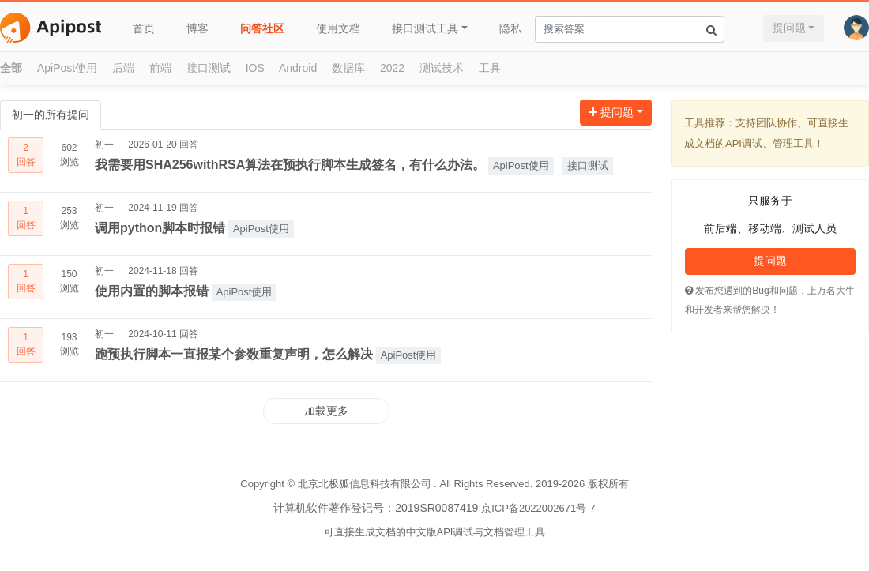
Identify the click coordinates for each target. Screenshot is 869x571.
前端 (160, 68)
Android (298, 68)
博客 (197, 28)
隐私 (510, 28)
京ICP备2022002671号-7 (538, 508)
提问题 (789, 27)
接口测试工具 (425, 28)
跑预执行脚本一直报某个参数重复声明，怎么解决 (234, 354)
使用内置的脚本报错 (152, 291)
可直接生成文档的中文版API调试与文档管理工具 (435, 532)
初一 (104, 144)
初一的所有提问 (50, 114)
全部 (11, 68)
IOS (255, 68)
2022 (392, 68)
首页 (144, 28)
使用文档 (338, 28)
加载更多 (326, 410)
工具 (490, 68)
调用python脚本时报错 (160, 228)
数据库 (348, 68)
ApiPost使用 (67, 68)
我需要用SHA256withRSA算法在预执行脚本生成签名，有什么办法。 (290, 164)
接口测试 (208, 68)
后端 (123, 68)
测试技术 (441, 68)
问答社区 (262, 28)
